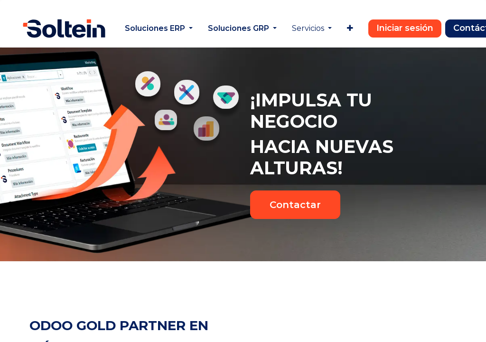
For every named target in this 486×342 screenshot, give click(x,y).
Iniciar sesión (404, 28)
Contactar (295, 204)
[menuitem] (158, 28)
